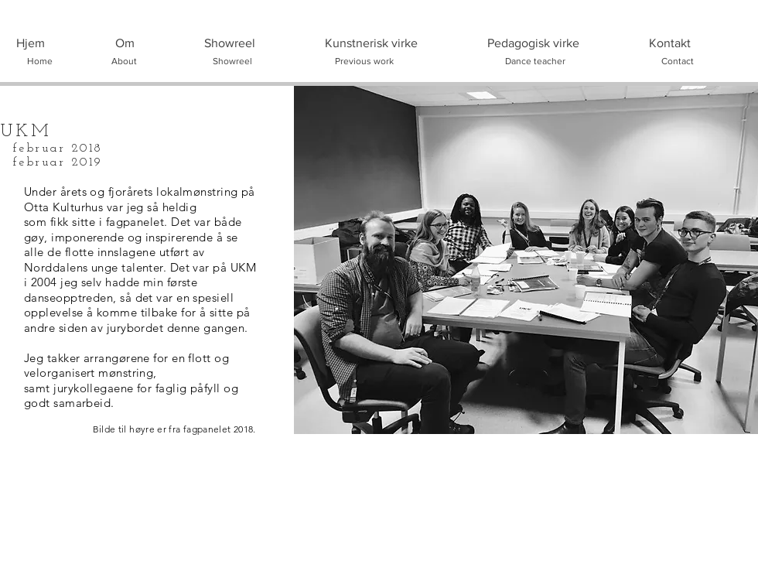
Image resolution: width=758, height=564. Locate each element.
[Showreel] (232, 61)
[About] (124, 61)
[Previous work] (364, 61)
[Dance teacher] (535, 61)
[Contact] (677, 61)
